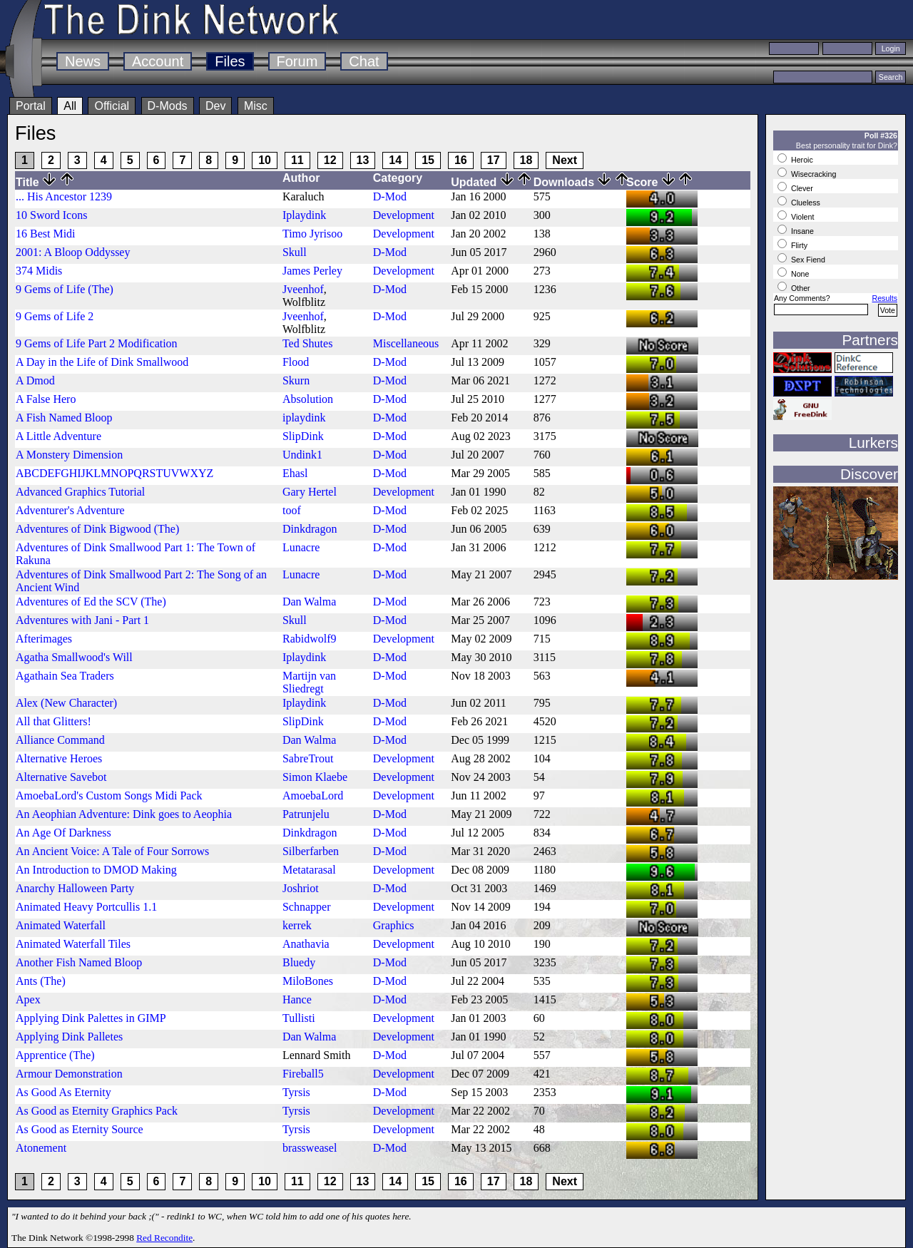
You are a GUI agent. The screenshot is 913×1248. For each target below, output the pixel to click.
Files (230, 61)
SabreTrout (307, 758)
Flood (295, 362)
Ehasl (295, 473)
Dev (215, 106)
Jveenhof (303, 289)
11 (297, 160)
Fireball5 (303, 1074)
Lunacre (301, 547)
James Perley (312, 271)
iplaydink (303, 417)
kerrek (297, 925)
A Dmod (35, 380)
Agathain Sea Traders (65, 676)
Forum (297, 61)
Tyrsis (296, 1092)
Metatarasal (309, 870)
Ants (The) (41, 981)
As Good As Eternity (63, 1092)
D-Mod (390, 196)
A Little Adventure (58, 436)
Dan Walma (309, 601)
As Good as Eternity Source (79, 1129)
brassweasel (309, 1148)
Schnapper (306, 907)
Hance (297, 999)
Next (564, 160)
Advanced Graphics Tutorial (80, 492)
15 (428, 160)
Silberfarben (310, 851)
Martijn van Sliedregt (309, 682)
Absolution (307, 399)
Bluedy (298, 962)
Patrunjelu (306, 814)
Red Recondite (164, 1237)
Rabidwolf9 (309, 639)
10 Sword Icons (51, 215)
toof (291, 510)
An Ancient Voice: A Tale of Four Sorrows (112, 851)
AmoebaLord (312, 795)
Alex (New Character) (66, 703)
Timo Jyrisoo (312, 233)
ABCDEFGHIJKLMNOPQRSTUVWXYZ (114, 473)
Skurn (296, 380)
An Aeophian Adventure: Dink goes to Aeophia (124, 814)
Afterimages (44, 639)
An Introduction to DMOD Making (96, 870)
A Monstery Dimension (69, 455)
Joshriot (300, 888)
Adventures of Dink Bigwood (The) (97, 529)
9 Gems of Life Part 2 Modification (97, 343)
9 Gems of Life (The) (64, 289)
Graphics (393, 925)
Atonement (41, 1148)
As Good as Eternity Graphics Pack (97, 1111)
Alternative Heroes (59, 758)
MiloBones (307, 981)
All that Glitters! (53, 721)
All (69, 106)
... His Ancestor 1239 (64, 196)
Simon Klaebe (314, 777)
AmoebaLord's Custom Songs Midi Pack (109, 795)
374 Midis (39, 271)
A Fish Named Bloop (64, 417)
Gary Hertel (309, 492)
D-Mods (168, 106)
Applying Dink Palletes (69, 1036)
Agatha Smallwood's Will (74, 657)
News (83, 61)
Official (111, 106)
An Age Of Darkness (63, 833)
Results (884, 298)
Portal (31, 106)
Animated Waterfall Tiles (73, 944)
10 (264, 160)
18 (526, 160)
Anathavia (306, 944)
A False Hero (46, 399)
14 (395, 160)
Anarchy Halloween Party (75, 888)
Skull (294, 252)
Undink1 (302, 455)
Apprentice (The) (55, 1055)
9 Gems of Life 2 (54, 316)
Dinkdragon (309, 529)
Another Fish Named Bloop (79, 962)
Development (403, 215)
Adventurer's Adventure (70, 510)
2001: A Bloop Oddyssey (73, 252)
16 (460, 160)
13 (363, 160)
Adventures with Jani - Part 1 (82, 620)
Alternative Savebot (61, 777)
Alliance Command (60, 740)
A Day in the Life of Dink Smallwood (102, 362)
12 (330, 160)
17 (493, 160)
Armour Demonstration (69, 1074)
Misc (255, 106)
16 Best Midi (46, 233)
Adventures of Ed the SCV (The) (91, 601)
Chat (364, 61)
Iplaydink (304, 215)
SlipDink (303, 436)
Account (157, 61)
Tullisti (298, 1018)
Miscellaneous (406, 343)
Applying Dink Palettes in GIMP (91, 1018)
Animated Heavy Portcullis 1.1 (86, 907)
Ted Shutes (307, 343)
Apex (28, 999)
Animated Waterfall (61, 925)
